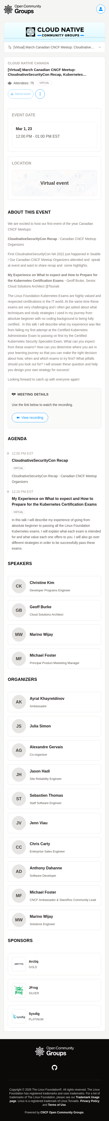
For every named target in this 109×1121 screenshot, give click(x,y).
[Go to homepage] (25, 9)
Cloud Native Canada (28, 63)
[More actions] (40, 94)
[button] (54, 586)
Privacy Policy (89, 1101)
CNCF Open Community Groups (62, 1112)
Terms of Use (57, 1105)
